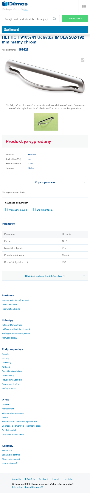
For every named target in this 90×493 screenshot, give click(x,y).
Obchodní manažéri (11, 459)
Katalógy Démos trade (12, 325)
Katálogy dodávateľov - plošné (16, 333)
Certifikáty (6, 362)
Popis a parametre (60, 182)
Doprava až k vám (10, 384)
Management (8, 408)
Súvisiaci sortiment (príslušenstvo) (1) (55, 275)
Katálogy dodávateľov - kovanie (16, 329)
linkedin (56, 479)
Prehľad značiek (9, 430)
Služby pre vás (9, 388)
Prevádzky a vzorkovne (13, 379)
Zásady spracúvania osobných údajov (19, 421)
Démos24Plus (74, 18)
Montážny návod (16, 209)
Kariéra (5, 417)
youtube (69, 479)
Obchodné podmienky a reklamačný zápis (21, 426)
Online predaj (8, 375)
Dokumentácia (42, 209)
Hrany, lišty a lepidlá (11, 309)
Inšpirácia (30, 479)
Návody (5, 358)
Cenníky (5, 354)
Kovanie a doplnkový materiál (15, 300)
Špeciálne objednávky (12, 371)
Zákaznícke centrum (11, 454)
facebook (43, 479)
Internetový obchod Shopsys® (27, 486)
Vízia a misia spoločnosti (13, 413)
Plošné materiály (9, 304)
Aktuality (16, 479)
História (5, 404)
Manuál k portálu (9, 338)
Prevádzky (7, 450)
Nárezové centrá (9, 463)
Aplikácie (6, 367)
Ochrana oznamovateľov (13, 434)
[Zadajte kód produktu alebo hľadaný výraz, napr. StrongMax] (31, 18)
